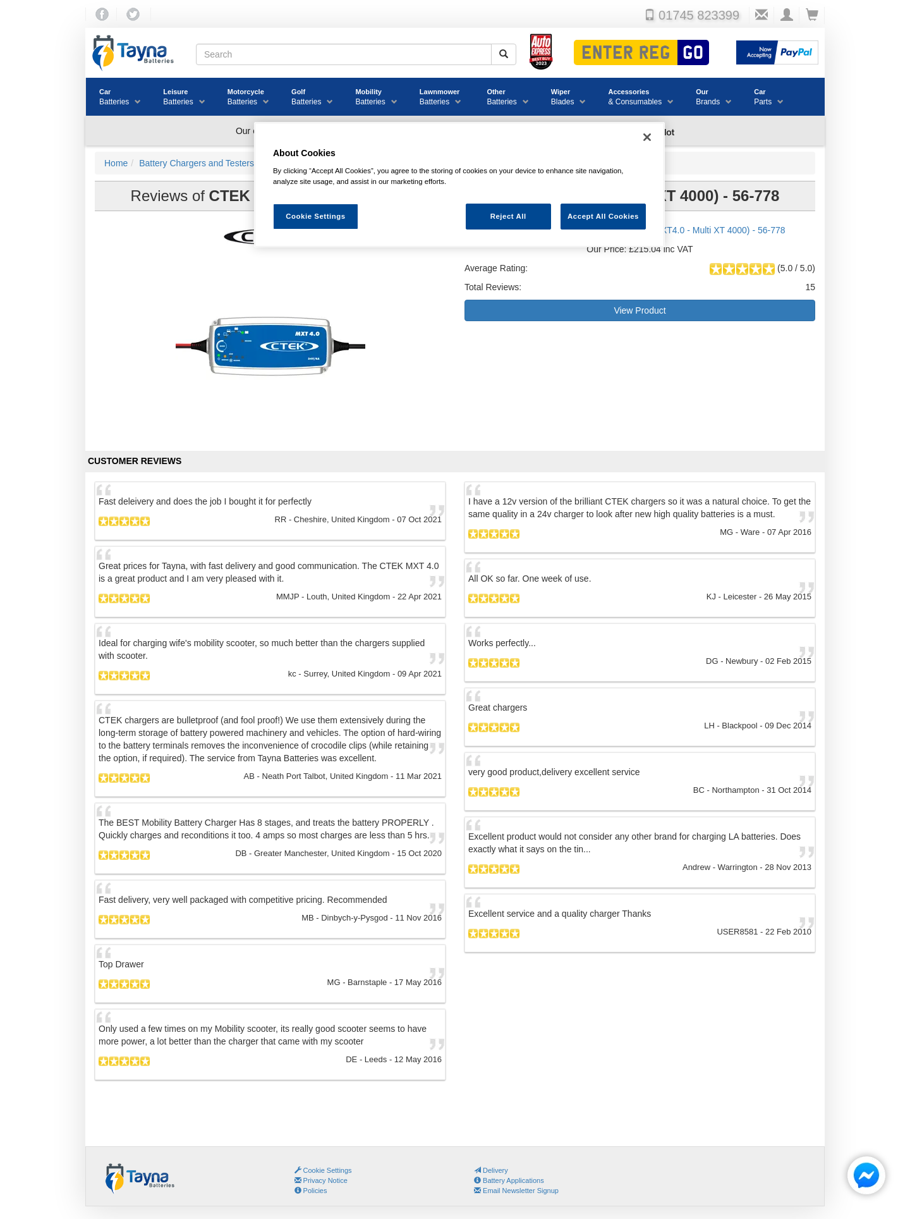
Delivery (491, 1170)
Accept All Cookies (603, 216)
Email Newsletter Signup (516, 1190)
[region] (459, 185)
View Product (639, 310)
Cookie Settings (327, 1170)
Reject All (508, 216)
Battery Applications (509, 1180)
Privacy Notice (321, 1180)
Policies (310, 1190)
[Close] (647, 137)
